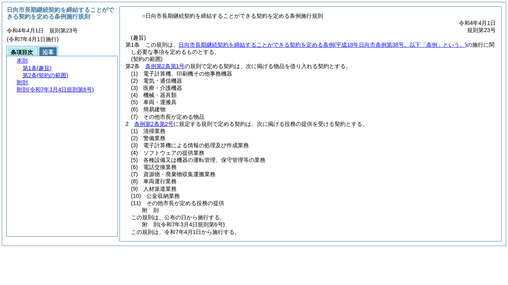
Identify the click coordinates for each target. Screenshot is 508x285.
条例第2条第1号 (165, 66)
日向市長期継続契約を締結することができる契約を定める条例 (323, 45)
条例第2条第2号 (154, 124)
